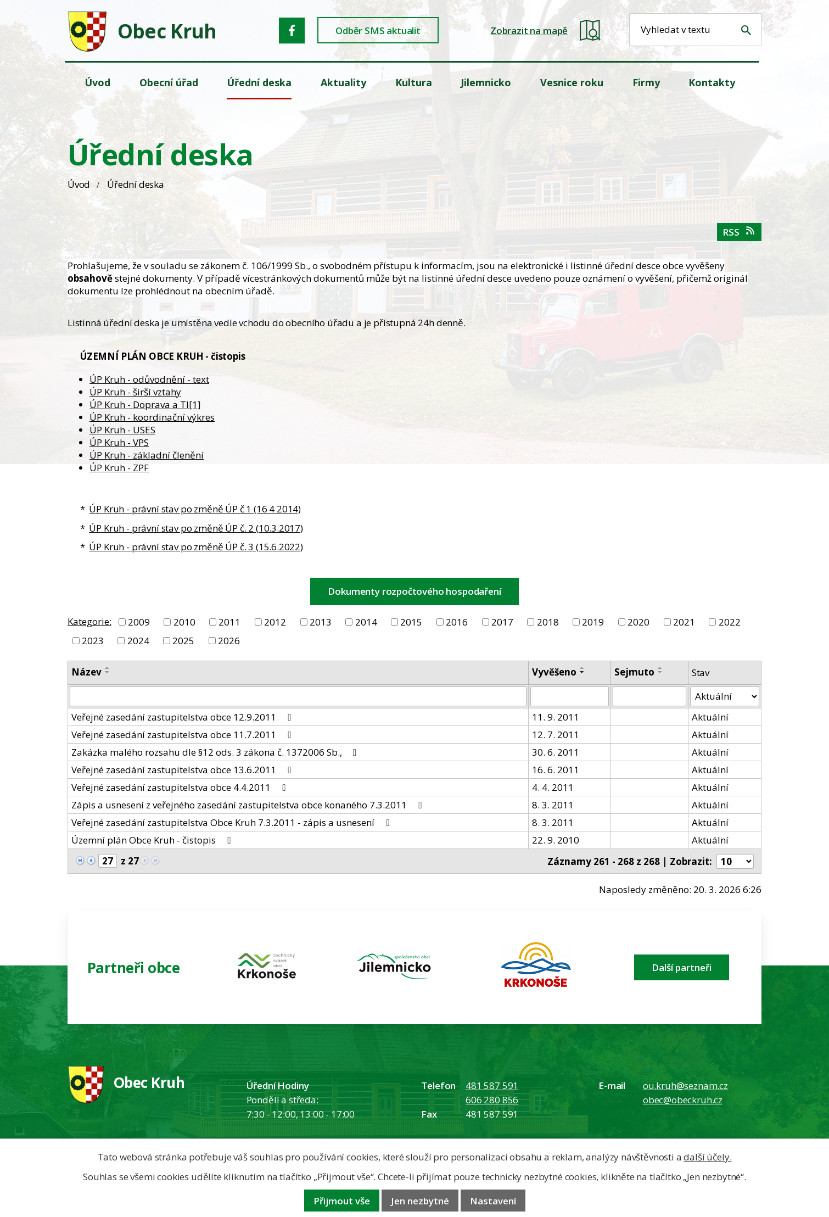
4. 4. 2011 (553, 787)
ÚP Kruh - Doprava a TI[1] (145, 404)
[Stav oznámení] (724, 696)
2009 (139, 622)
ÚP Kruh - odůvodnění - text (149, 379)
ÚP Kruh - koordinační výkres (152, 417)
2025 (183, 640)
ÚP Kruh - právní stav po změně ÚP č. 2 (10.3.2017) (196, 528)
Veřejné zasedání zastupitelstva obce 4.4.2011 (180, 787)
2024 (138, 640)
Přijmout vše (341, 1200)
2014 (366, 622)
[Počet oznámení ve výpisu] (735, 861)
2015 (411, 622)
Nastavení (493, 1200)
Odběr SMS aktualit (378, 30)
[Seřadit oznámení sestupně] (108, 672)
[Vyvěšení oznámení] (569, 696)
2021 (684, 622)
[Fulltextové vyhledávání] (695, 29)
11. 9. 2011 (555, 717)
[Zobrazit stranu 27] (107, 861)
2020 (638, 622)
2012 (275, 622)
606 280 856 (492, 1099)
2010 (184, 622)
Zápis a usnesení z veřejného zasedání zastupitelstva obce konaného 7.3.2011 (248, 805)
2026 (229, 640)
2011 (229, 622)
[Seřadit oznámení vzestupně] (108, 668)
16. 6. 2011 (555, 769)
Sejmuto (634, 672)
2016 (457, 622)
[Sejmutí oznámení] (649, 696)
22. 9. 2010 (555, 840)
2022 (730, 622)
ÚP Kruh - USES (122, 429)
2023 (93, 640)
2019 (593, 622)
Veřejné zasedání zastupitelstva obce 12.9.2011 (183, 717)
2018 (548, 622)
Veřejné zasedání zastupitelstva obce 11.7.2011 (183, 734)
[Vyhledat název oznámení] (298, 696)
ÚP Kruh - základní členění (146, 455)
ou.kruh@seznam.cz (685, 1085)
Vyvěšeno (554, 672)
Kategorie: (89, 621)
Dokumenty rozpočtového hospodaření (414, 591)
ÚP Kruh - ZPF (119, 467)
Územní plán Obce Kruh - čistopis (152, 840)
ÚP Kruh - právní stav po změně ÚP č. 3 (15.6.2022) (196, 546)
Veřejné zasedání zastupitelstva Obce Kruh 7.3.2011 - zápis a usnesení (232, 822)
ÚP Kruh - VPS (119, 442)
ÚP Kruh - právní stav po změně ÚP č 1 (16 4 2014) (195, 509)
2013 (321, 622)
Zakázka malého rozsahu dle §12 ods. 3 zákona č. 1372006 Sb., (216, 752)
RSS (739, 232)
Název (86, 672)
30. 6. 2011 (555, 752)
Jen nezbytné (420, 1200)
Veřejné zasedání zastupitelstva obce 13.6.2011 (183, 769)
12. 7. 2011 (555, 734)
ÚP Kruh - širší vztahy (135, 392)
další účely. (707, 1157)
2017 (502, 622)
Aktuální (710, 717)
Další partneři (682, 967)
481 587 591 (492, 1085)
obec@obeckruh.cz (682, 1099)
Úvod (79, 184)
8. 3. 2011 (553, 805)
